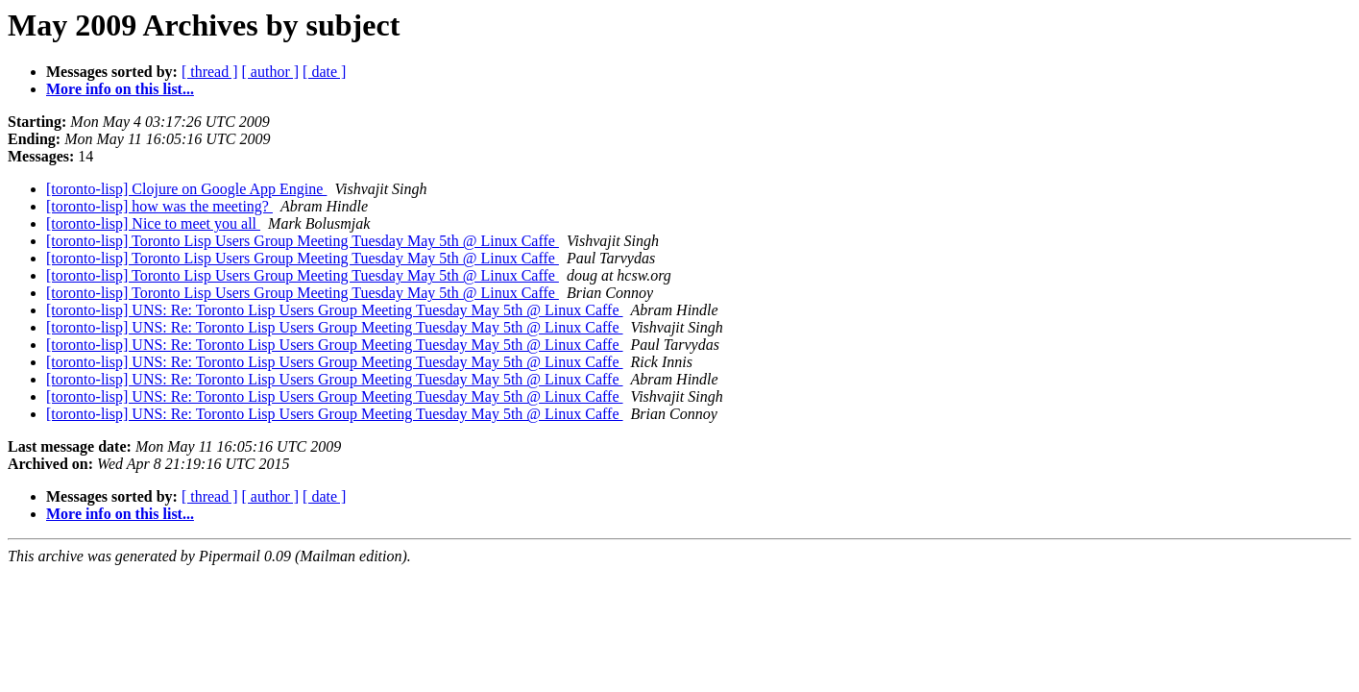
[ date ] (324, 71)
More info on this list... (120, 89)
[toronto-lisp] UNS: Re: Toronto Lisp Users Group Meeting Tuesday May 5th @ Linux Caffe (334, 310)
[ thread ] (210, 71)
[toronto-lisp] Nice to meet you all (153, 223)
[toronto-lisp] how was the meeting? (159, 206)
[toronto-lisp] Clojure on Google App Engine (186, 189)
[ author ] (271, 71)
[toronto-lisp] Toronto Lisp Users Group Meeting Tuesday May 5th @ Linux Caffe (302, 241)
